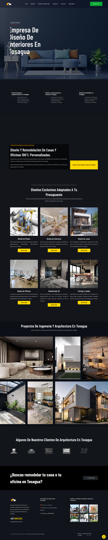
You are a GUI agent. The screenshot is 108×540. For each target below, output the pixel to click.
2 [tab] (23, 72)
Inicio (26, 4)
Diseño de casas (84, 239)
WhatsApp (96, 4)
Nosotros (33, 4)
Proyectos (63, 4)
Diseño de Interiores (54, 239)
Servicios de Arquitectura (44, 4)
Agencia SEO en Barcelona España (35, 534)
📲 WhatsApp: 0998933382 (47, 513)
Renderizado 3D (54, 291)
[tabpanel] (54, 39)
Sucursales (55, 4)
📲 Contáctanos (90, 478)
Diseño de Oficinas (24, 291)
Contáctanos (71, 4)
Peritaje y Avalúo (84, 291)
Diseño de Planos (24, 239)
